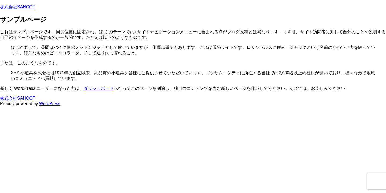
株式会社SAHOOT (17, 7)
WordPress (49, 103)
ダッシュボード (99, 88)
